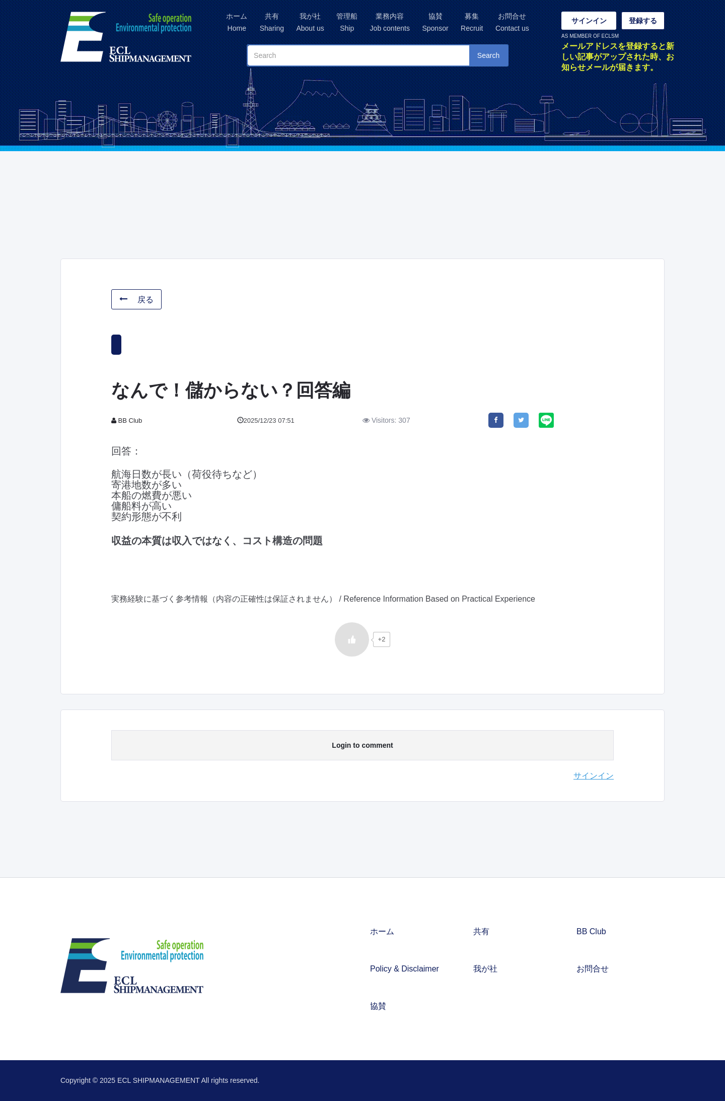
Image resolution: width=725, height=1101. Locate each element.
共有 (272, 23)
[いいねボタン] (352, 639)
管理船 (346, 23)
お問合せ (512, 23)
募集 (472, 23)
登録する (643, 21)
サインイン (589, 21)
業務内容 (390, 23)
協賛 (435, 23)
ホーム (236, 23)
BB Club (591, 931)
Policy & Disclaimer (404, 968)
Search (488, 55)
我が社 (310, 23)
